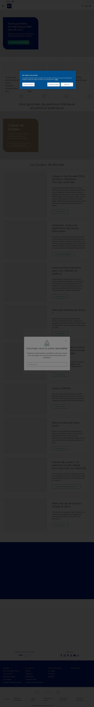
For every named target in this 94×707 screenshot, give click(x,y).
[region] (47, 80)
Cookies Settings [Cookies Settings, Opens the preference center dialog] (28, 84)
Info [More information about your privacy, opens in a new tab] (56, 79)
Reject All (66, 84)
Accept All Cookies (53, 84)
